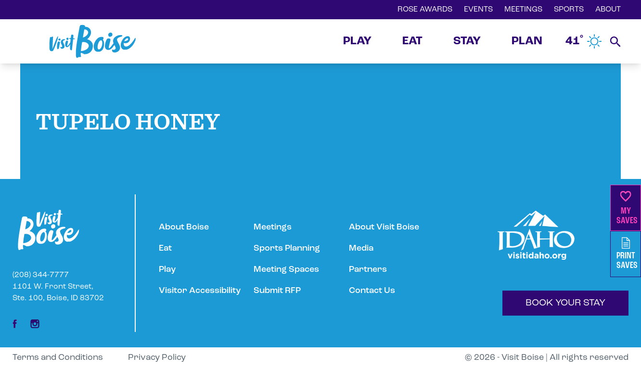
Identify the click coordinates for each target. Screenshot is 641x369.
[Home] (92, 41)
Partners (368, 269)
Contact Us (372, 290)
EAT (412, 41)
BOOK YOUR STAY (565, 303)
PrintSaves (627, 253)
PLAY (357, 41)
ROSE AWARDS (424, 9)
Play (167, 269)
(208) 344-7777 (41, 275)
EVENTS (478, 9)
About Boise (184, 227)
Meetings (273, 227)
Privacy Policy (157, 357)
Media (361, 248)
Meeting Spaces (286, 269)
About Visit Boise (384, 227)
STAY (467, 41)
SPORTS (569, 9)
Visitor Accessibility (200, 290)
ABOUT (608, 9)
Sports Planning (287, 248)
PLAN (527, 41)
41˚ (583, 41)
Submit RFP (277, 290)
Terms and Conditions (58, 357)
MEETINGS (523, 9)
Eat (165, 248)
